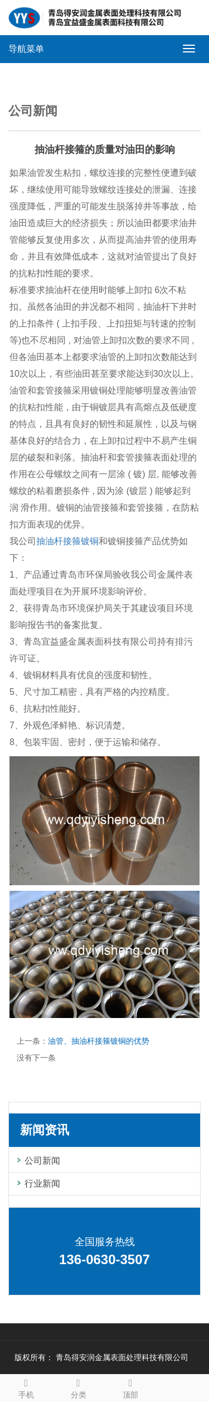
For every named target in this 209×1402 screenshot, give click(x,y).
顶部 (131, 1387)
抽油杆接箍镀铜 (67, 541)
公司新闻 (42, 1160)
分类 (78, 1387)
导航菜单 (26, 49)
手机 (26, 1387)
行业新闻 (42, 1183)
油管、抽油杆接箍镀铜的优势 (98, 1040)
